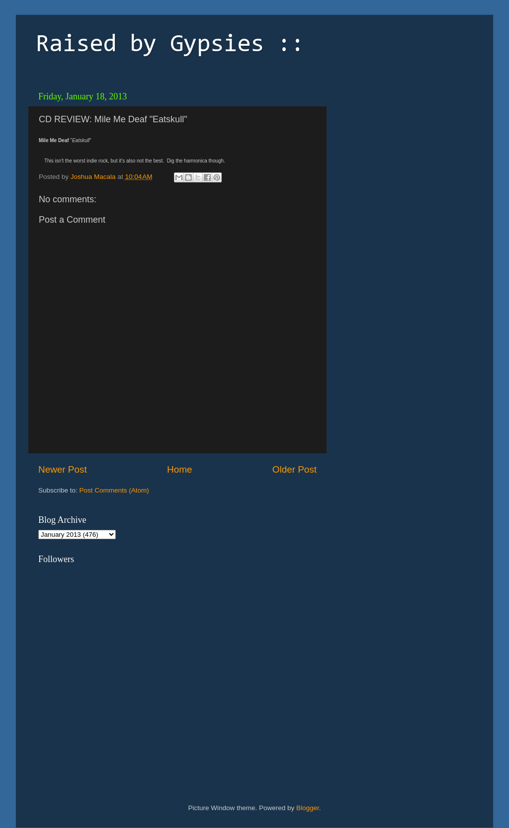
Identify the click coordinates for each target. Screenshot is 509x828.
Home (179, 469)
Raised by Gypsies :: (170, 45)
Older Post (294, 469)
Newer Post (62, 469)
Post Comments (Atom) (114, 490)
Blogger (307, 808)
